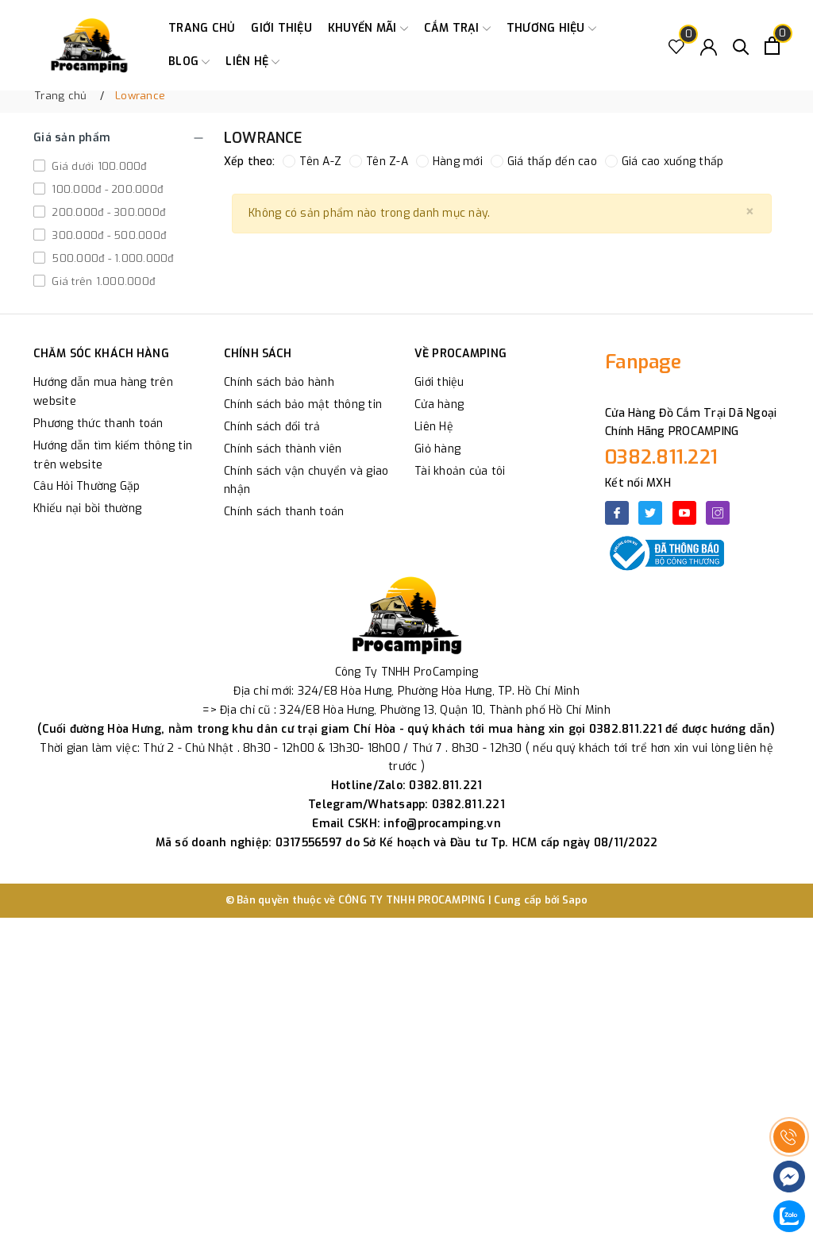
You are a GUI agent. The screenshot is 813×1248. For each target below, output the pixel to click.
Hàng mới (449, 161)
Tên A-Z (312, 161)
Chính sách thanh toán (284, 511)
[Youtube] (684, 513)
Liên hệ (252, 62)
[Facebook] (617, 513)
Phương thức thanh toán (98, 423)
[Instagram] (718, 513)
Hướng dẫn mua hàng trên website (103, 392)
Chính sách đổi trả (272, 426)
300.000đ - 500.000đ (107, 235)
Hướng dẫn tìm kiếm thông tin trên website (112, 455)
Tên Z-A (378, 161)
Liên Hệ (433, 426)
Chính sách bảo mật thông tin (303, 404)
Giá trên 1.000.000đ (101, 281)
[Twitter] (650, 513)
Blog (189, 62)
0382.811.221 (661, 457)
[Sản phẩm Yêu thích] (677, 45)
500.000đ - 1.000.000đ (111, 258)
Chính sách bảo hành (279, 382)
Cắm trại (457, 29)
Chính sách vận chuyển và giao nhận (306, 481)
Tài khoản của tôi (459, 471)
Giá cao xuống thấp (664, 161)
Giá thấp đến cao (544, 161)
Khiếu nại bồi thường (87, 508)
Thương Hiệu (551, 29)
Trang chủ (201, 28)
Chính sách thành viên (282, 448)
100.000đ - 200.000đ (105, 189)
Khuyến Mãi (368, 29)
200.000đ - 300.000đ (106, 212)
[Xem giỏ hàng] (772, 46)
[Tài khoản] (708, 45)
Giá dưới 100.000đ (97, 166)
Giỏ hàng (437, 448)
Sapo (575, 900)
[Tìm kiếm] (741, 45)
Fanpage (643, 362)
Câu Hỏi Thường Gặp (87, 486)
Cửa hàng (439, 404)
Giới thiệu (281, 28)
